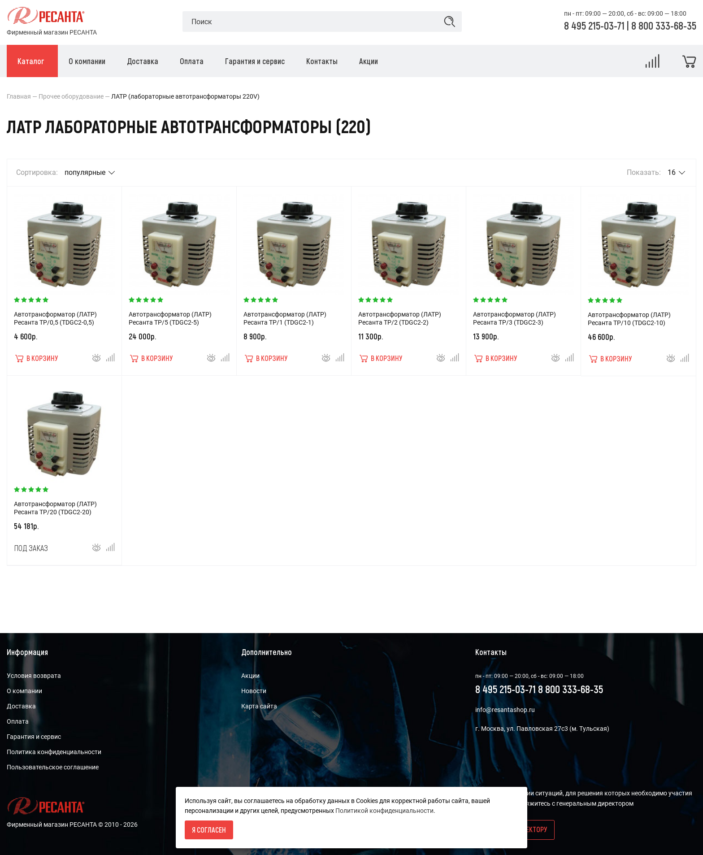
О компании (24, 690)
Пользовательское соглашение (53, 767)
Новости (253, 690)
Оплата (18, 721)
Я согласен (209, 829)
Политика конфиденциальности (54, 751)
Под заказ (31, 548)
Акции (250, 675)
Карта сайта (259, 706)
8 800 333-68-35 (663, 25)
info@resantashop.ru (505, 709)
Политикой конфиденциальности (384, 810)
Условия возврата (34, 675)
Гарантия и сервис (34, 736)
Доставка (21, 706)
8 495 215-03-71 (595, 25)
